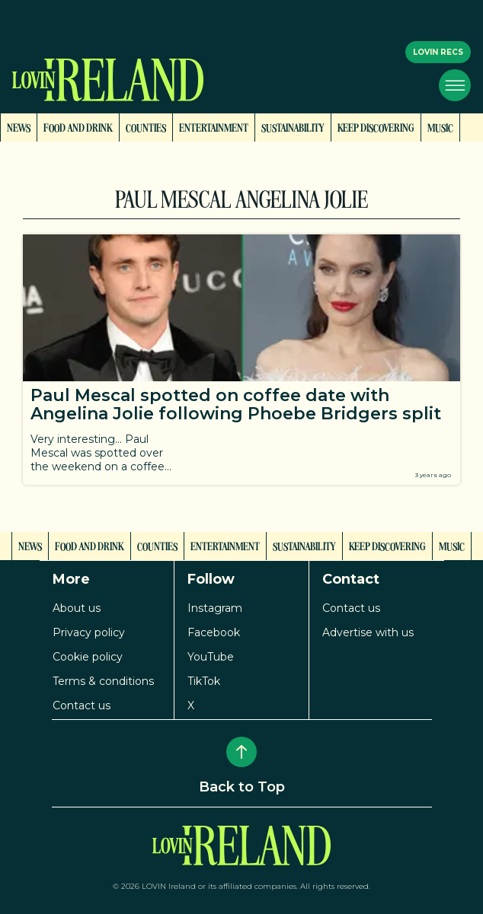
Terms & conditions (103, 681)
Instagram (214, 608)
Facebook (213, 632)
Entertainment (213, 127)
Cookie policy (88, 657)
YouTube (210, 657)
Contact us (81, 705)
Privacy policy (89, 632)
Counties (146, 127)
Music (440, 127)
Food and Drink (78, 127)
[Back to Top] (241, 752)
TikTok (203, 681)
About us (77, 608)
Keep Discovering (375, 127)
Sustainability (293, 127)
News (18, 127)
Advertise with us (368, 632)
